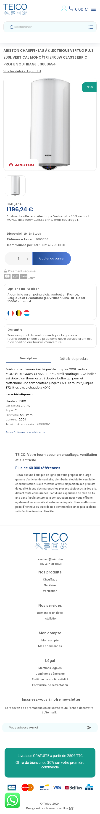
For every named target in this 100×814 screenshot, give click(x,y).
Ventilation (50, 591)
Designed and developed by (50, 808)
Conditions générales (50, 673)
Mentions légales (50, 668)
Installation (50, 618)
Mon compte (50, 640)
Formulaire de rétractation (50, 685)
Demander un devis (50, 612)
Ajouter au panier (52, 258)
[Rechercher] (50, 26)
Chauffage (50, 579)
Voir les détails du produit (22, 71)
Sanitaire (50, 585)
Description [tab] (28, 358)
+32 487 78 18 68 (53, 245)
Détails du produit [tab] (74, 358)
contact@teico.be (50, 559)
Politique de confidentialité (50, 679)
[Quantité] (18, 258)
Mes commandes (50, 646)
